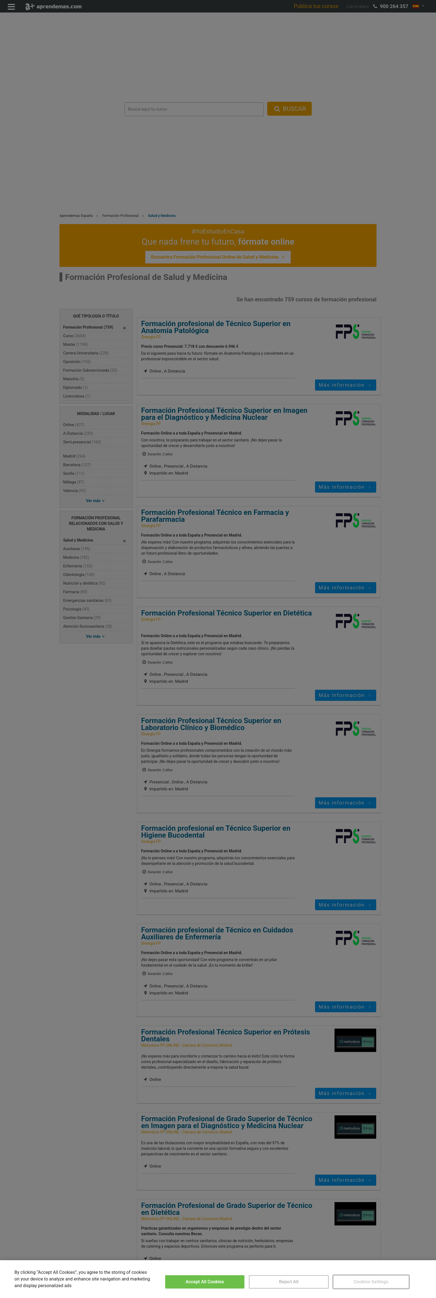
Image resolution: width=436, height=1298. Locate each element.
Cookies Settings (371, 1281)
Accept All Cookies (205, 1281)
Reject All (289, 1281)
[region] (218, 1279)
